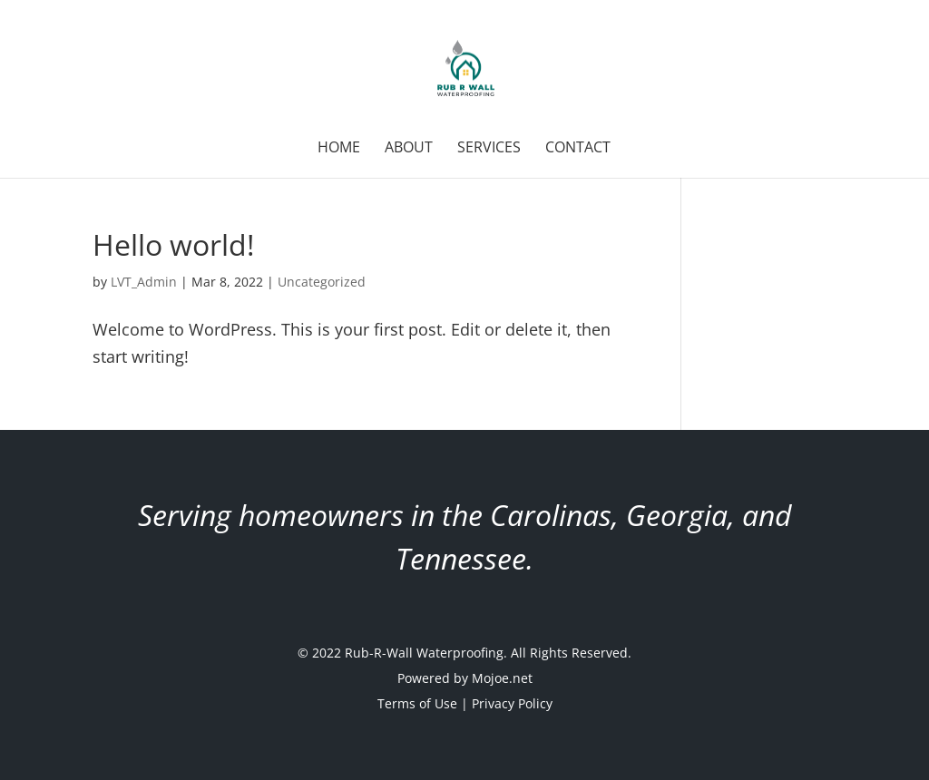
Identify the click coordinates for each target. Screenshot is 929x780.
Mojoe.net (502, 678)
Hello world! (173, 244)
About (409, 149)
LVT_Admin (144, 281)
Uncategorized (322, 281)
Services (489, 149)
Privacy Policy (512, 703)
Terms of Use (417, 703)
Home (339, 149)
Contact (578, 149)
